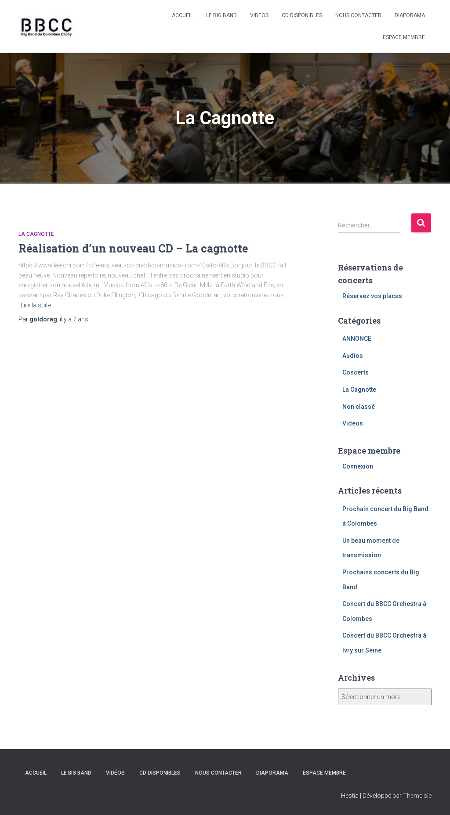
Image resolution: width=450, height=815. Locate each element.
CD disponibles (302, 15)
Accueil (182, 15)
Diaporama (410, 15)
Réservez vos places (372, 295)
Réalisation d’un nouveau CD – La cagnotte (133, 248)
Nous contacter (358, 15)
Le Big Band (221, 15)
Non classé (358, 406)
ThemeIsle (417, 795)
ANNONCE (356, 338)
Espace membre (404, 37)
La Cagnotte (36, 234)
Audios (352, 355)
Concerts (355, 372)
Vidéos (259, 15)
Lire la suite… (38, 305)
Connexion (357, 466)
